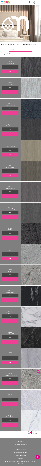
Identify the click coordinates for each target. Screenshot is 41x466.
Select (12, 49)
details (10, 67)
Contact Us (20, 441)
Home (2, 44)
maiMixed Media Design (29, 44)
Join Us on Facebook (20, 450)
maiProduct (9, 44)
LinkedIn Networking (20, 455)
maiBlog (20, 458)
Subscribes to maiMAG (21, 444)
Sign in (34, 2)
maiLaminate (17, 44)
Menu (38, 1)
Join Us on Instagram (20, 447)
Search (30, 2)
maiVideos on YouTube (20, 452)
